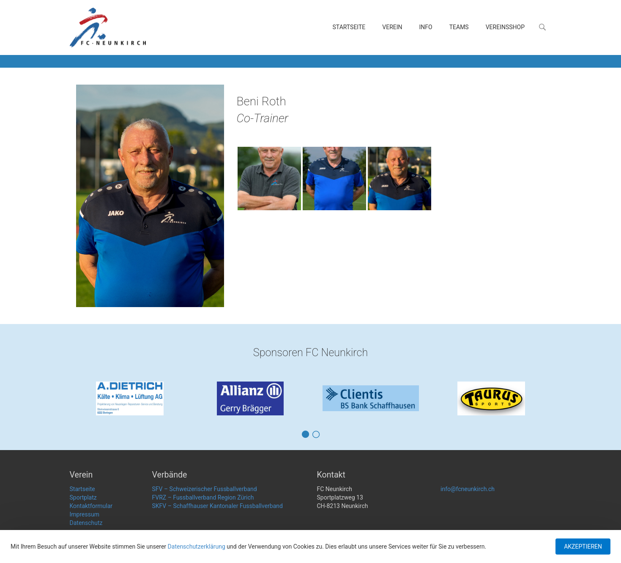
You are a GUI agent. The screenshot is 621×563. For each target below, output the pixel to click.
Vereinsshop (505, 27)
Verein (392, 27)
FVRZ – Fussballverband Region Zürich (203, 497)
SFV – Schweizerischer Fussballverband (204, 489)
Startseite (349, 27)
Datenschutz (86, 522)
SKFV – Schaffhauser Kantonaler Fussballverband (217, 506)
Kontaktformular (91, 506)
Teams (459, 27)
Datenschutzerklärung (196, 546)
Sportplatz (83, 497)
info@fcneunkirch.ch (467, 489)
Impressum (84, 514)
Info (425, 27)
